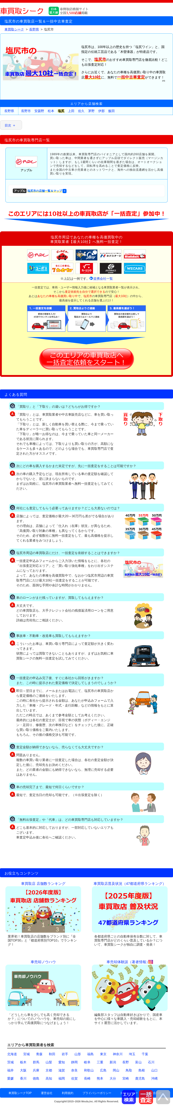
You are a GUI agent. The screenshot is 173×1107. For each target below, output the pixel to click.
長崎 (87, 1078)
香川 (23, 1078)
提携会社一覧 (103, 278)
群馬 (36, 1062)
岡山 (116, 1070)
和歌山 (89, 1070)
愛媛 (10, 1078)
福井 (10, 1070)
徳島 (36, 1078)
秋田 (52, 1054)
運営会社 (46, 1093)
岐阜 (87, 1062)
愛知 (61, 1062)
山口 (154, 1070)
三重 (100, 1062)
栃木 (23, 1062)
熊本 (100, 1078)
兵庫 (36, 1070)
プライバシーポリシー (97, 1093)
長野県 (9, 111)
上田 (71, 111)
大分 (113, 1078)
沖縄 (154, 1078)
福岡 (61, 1078)
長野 (125, 1062)
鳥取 (129, 1070)
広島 (103, 1070)
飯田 (111, 111)
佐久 (81, 111)
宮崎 (125, 1078)
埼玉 (132, 1054)
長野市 (26, 111)
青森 (39, 1054)
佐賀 (74, 1078)
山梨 (49, 1062)
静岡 (74, 1062)
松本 (51, 111)
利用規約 (67, 1093)
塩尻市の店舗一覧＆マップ (37, 191)
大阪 (23, 1070)
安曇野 (39, 111)
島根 (141, 1070)
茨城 (10, 1062)
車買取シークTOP (20, 1093)
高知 (49, 1078)
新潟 (113, 1062)
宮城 (26, 1054)
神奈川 (118, 1054)
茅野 (91, 111)
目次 (8, 125)
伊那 (101, 111)
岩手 (65, 1054)
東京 (103, 1054)
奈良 (74, 1070)
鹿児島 (140, 1078)
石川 (151, 1062)
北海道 (12, 1054)
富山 (138, 1062)
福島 (90, 1054)
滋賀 (61, 1070)
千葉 (145, 1054)
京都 (49, 1070)
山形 (77, 1054)
